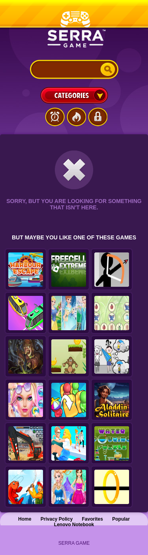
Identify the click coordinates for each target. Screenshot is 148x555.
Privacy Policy (57, 519)
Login (97, 116)
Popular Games (76, 116)
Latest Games (55, 116)
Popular (121, 519)
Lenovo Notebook (74, 524)
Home (24, 519)
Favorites (92, 519)
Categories (74, 95)
